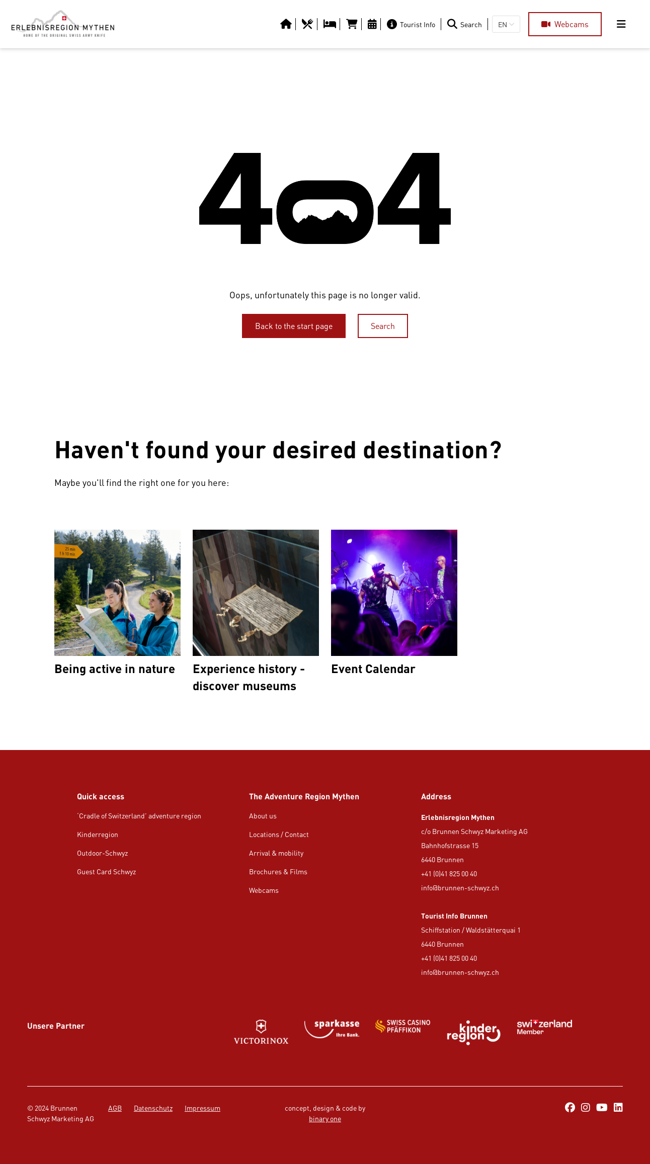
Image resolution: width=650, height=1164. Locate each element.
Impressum (202, 1108)
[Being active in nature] (117, 612)
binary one (325, 1118)
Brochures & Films (278, 871)
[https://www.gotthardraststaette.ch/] (331, 1033)
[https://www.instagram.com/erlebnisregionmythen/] (585, 1108)
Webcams (264, 890)
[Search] (466, 24)
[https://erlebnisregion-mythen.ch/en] (62, 24)
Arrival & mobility (276, 853)
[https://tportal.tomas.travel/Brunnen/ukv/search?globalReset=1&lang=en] (353, 24)
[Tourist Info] (413, 24)
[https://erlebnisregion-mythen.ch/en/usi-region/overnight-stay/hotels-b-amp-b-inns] (330, 24)
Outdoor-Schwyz (102, 853)
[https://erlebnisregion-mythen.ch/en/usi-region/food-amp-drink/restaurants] (308, 24)
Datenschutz (153, 1108)
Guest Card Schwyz (106, 871)
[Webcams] (565, 24)
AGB (115, 1108)
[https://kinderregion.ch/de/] (473, 1033)
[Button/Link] (287, 24)
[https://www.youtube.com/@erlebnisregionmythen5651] (602, 1108)
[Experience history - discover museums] (256, 612)
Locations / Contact (279, 834)
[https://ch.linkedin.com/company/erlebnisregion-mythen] (618, 1108)
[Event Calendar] (394, 612)
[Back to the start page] (294, 326)
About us (263, 815)
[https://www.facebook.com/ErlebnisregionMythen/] (570, 1108)
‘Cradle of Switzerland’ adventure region (139, 815)
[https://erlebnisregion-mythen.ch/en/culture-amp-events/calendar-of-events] (373, 24)
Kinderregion (97, 834)
